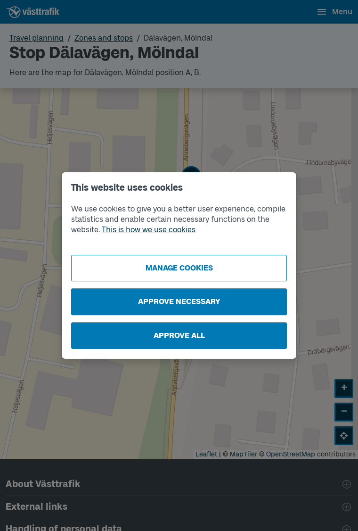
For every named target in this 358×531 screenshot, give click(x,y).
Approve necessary (179, 301)
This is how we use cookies (148, 229)
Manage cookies (179, 267)
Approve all (179, 335)
